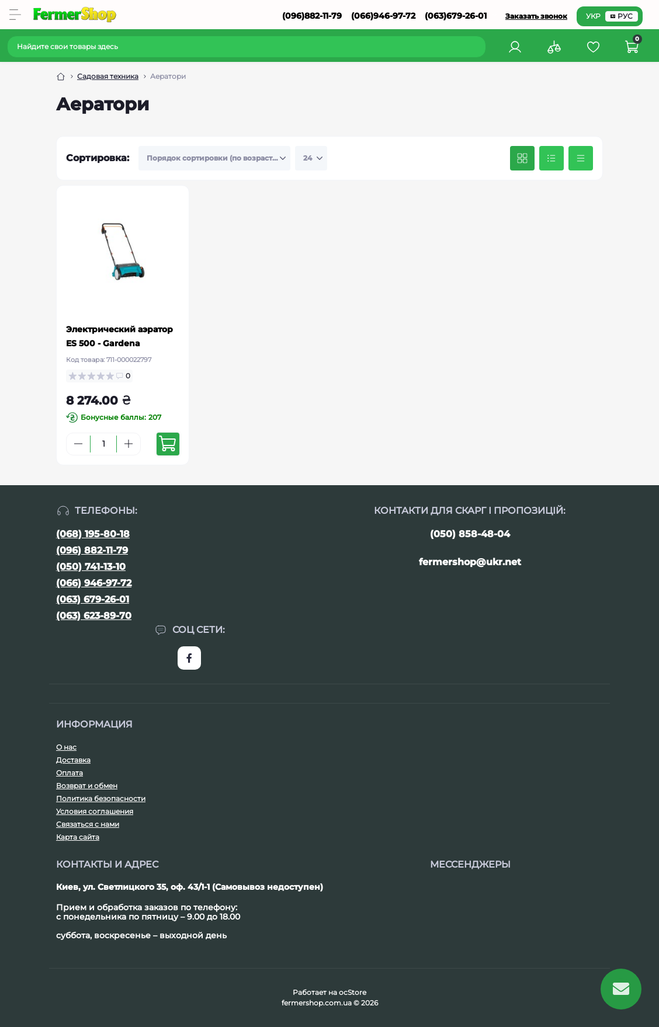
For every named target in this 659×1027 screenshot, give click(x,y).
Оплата (69, 772)
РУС (622, 16)
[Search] (478, 47)
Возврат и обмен (86, 785)
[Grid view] (522, 158)
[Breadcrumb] (60, 76)
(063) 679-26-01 (92, 599)
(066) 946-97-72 (93, 583)
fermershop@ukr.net (470, 562)
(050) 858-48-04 (470, 533)
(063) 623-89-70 (93, 615)
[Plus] (128, 444)
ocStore (352, 992)
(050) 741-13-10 (91, 566)
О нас (66, 747)
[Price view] (580, 158)
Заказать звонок (536, 16)
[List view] (551, 158)
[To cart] (168, 444)
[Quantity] (103, 444)
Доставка (73, 760)
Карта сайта (77, 837)
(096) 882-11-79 (92, 550)
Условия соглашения (94, 811)
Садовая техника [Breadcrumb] (107, 76)
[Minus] (78, 444)
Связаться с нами (87, 824)
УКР (593, 16)
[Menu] (15, 14)
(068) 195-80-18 (93, 533)
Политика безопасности (100, 798)
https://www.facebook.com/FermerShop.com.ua (189, 658)
